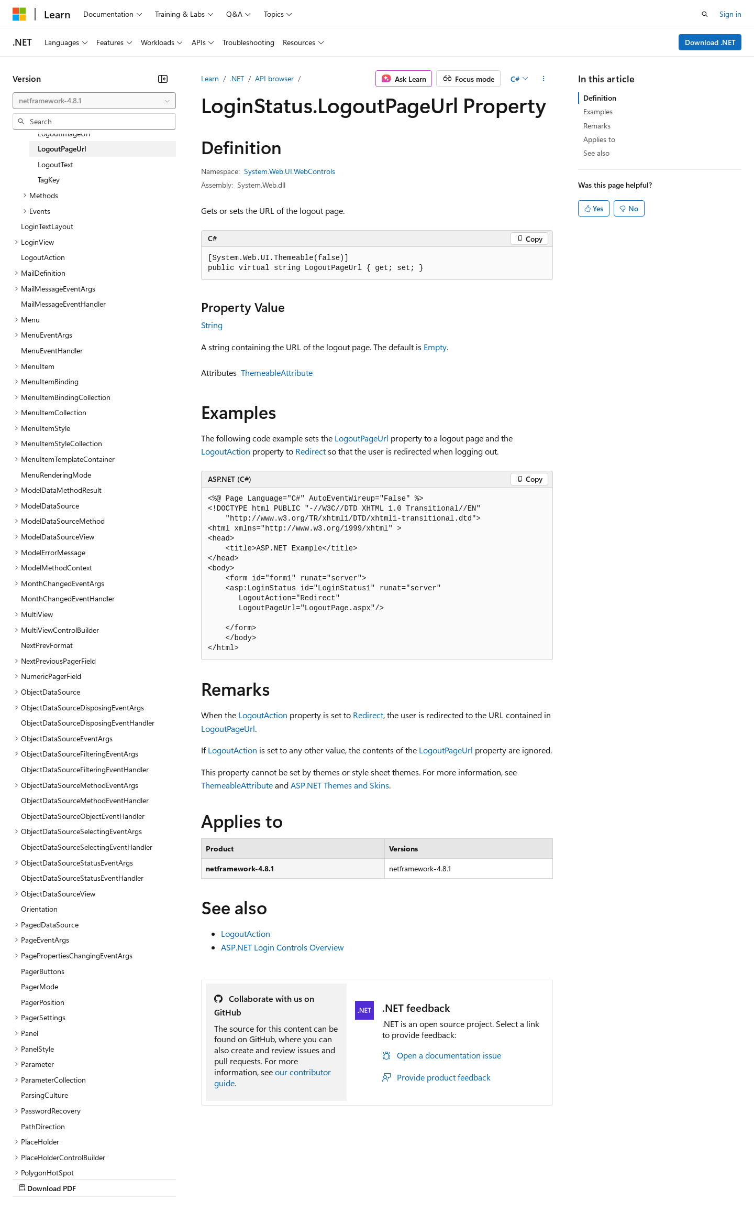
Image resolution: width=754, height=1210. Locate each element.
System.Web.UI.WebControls (289, 171)
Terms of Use (382, 1178)
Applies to (599, 139)
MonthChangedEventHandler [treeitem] (68, 598)
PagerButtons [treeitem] (42, 971)
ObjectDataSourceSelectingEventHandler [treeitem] (86, 847)
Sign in (730, 14)
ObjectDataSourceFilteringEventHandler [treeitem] (85, 769)
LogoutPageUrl (362, 438)
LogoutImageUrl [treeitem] (64, 133)
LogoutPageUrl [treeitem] (62, 149)
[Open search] (704, 14)
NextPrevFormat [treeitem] (47, 645)
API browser (274, 78)
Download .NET (710, 42)
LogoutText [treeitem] (55, 164)
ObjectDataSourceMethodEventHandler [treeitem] (85, 800)
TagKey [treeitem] (49, 180)
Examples (598, 111)
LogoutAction (225, 451)
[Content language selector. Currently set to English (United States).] (60, 1152)
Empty (435, 346)
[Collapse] (163, 78)
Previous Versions (95, 1178)
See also (596, 153)
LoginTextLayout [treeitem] (47, 226)
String (212, 324)
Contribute (187, 1178)
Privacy (228, 1178)
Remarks (597, 126)
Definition (599, 98)
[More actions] (544, 78)
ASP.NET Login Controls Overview (282, 947)
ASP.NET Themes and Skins (340, 785)
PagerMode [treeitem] (39, 986)
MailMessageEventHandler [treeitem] (63, 304)
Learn (210, 78)
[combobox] (94, 100)
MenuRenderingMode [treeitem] (56, 475)
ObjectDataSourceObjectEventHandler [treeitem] (83, 816)
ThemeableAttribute (277, 372)
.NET (237, 78)
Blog (143, 1178)
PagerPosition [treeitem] (42, 1002)
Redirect (310, 451)
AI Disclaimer (33, 1178)
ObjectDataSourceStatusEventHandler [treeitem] (82, 878)
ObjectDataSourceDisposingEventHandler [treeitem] (87, 723)
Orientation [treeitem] (39, 909)
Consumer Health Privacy (300, 1178)
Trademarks (434, 1178)
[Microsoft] (19, 14)
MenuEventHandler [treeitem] (52, 350)
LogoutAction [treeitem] (43, 257)
